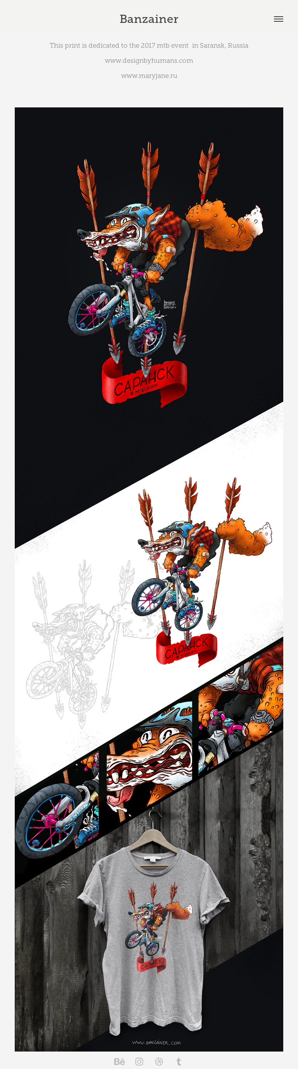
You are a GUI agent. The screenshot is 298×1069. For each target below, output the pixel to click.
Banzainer (149, 19)
